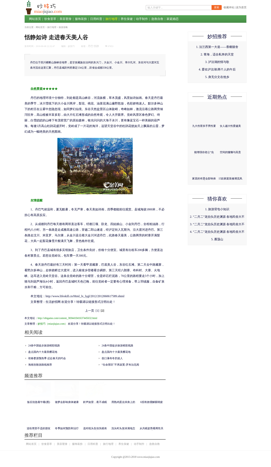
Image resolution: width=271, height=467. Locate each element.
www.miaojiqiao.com (148, 457)
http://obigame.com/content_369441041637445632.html (67, 318)
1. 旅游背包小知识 (217, 209)
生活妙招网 (53, 301)
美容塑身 (65, 18)
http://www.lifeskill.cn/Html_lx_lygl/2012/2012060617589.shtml (85, 296)
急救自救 (157, 18)
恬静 (96, 46)
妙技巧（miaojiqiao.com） (52, 323)
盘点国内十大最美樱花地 (42, 352)
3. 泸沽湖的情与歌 (217, 61)
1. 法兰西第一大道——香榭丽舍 (217, 46)
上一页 (89, 310)
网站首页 (35, 18)
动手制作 (142, 18)
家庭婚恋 (173, 18)
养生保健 (127, 18)
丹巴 (90, 46)
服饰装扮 (81, 18)
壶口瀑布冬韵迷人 (112, 358)
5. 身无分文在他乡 (217, 77)
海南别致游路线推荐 (40, 364)
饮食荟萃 (50, 18)
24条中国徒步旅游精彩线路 (44, 345)
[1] (97, 310)
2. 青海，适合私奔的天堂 (217, 54)
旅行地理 (111, 18)
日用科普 (96, 18)
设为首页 (241, 7)
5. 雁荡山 (217, 239)
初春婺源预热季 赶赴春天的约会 (47, 358)
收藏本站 (229, 7)
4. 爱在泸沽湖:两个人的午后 (217, 69)
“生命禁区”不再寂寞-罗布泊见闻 (120, 364)
